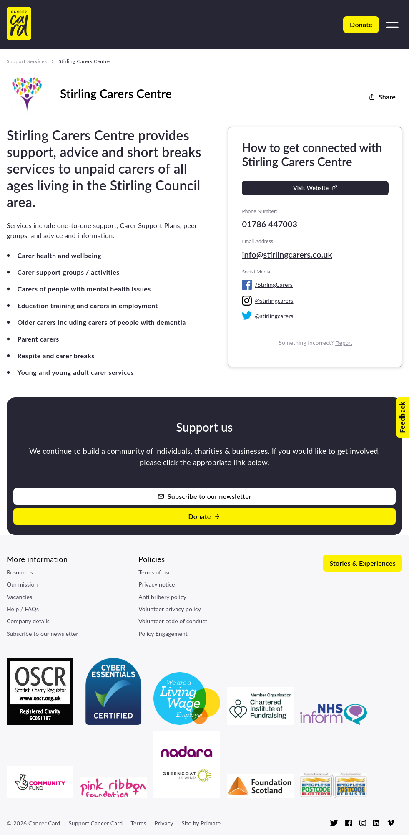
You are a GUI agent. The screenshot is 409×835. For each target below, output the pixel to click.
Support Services (27, 61)
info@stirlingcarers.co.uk (287, 254)
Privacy (163, 823)
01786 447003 (269, 224)
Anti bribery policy (162, 596)
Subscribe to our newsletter (42, 633)
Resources (20, 572)
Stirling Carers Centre (84, 61)
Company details (28, 621)
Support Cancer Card (95, 823)
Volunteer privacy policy (169, 608)
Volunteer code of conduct (172, 621)
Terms (138, 823)
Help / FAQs (23, 608)
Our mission (22, 584)
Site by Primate (201, 823)
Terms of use (154, 572)
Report (343, 343)
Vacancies (19, 596)
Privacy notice (156, 584)
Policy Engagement (163, 633)
